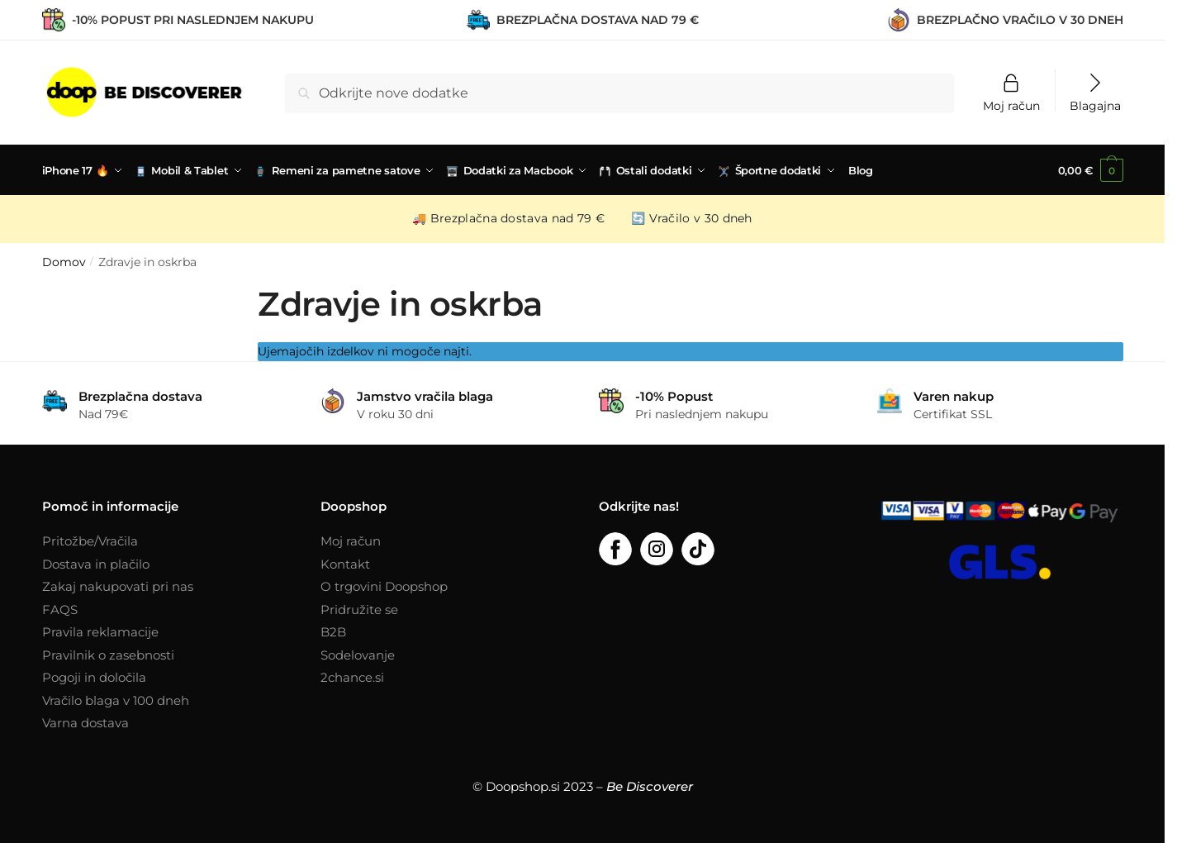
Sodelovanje (357, 655)
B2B (333, 632)
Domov (64, 262)
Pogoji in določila (94, 677)
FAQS (60, 609)
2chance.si (352, 677)
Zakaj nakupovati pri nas (117, 586)
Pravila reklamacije (100, 632)
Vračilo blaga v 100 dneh (115, 700)
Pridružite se (359, 609)
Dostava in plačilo (95, 564)
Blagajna (1095, 105)
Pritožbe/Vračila (90, 541)
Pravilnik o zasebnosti (108, 655)
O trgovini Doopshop (384, 586)
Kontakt (345, 564)
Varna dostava (85, 723)
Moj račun (1011, 105)
